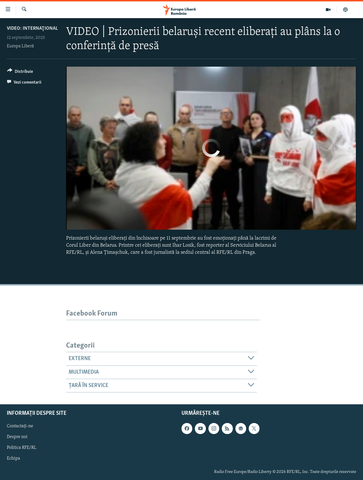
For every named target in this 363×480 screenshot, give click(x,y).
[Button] (20, 72)
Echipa (13, 458)
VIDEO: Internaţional (32, 28)
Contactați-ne (20, 426)
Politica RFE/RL (21, 448)
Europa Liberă (20, 46)
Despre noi (17, 437)
